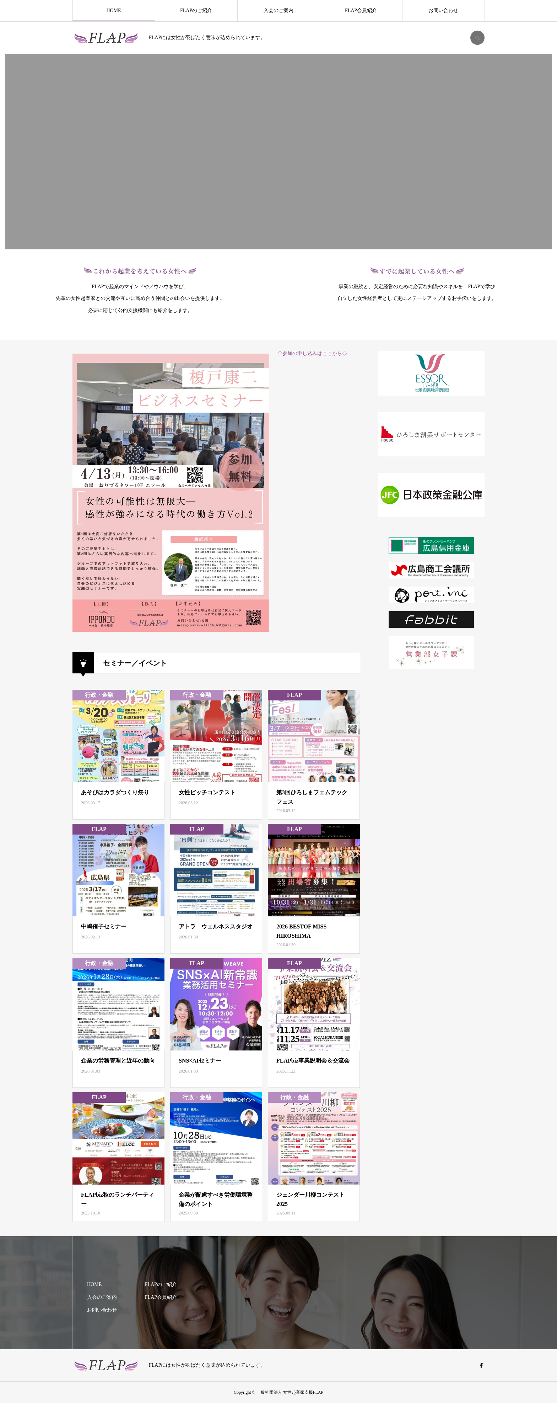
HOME (113, 10)
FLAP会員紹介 (361, 10)
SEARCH (477, 38)
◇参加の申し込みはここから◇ (312, 353)
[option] (278, 151)
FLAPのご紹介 (196, 10)
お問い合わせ (443, 10)
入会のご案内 (278, 10)
